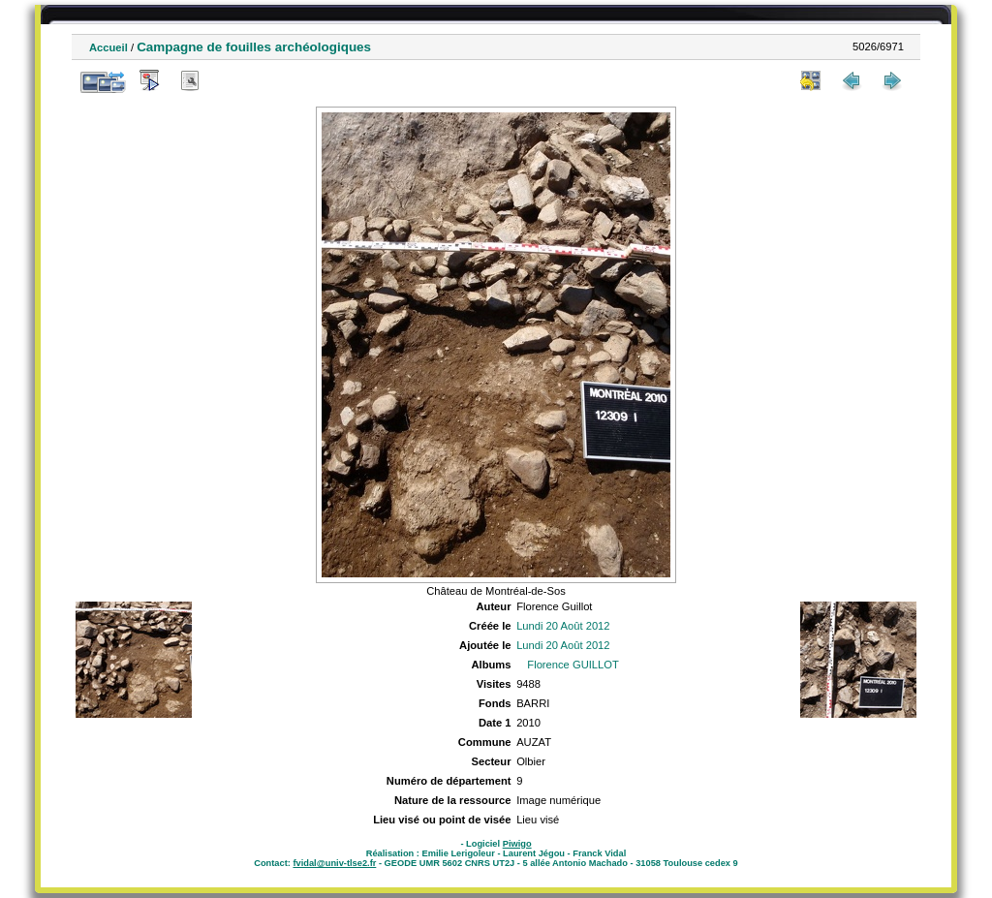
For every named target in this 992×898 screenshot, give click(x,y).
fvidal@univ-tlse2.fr (334, 863)
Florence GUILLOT (573, 664)
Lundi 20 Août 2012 (562, 626)
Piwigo (517, 844)
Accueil (108, 47)
